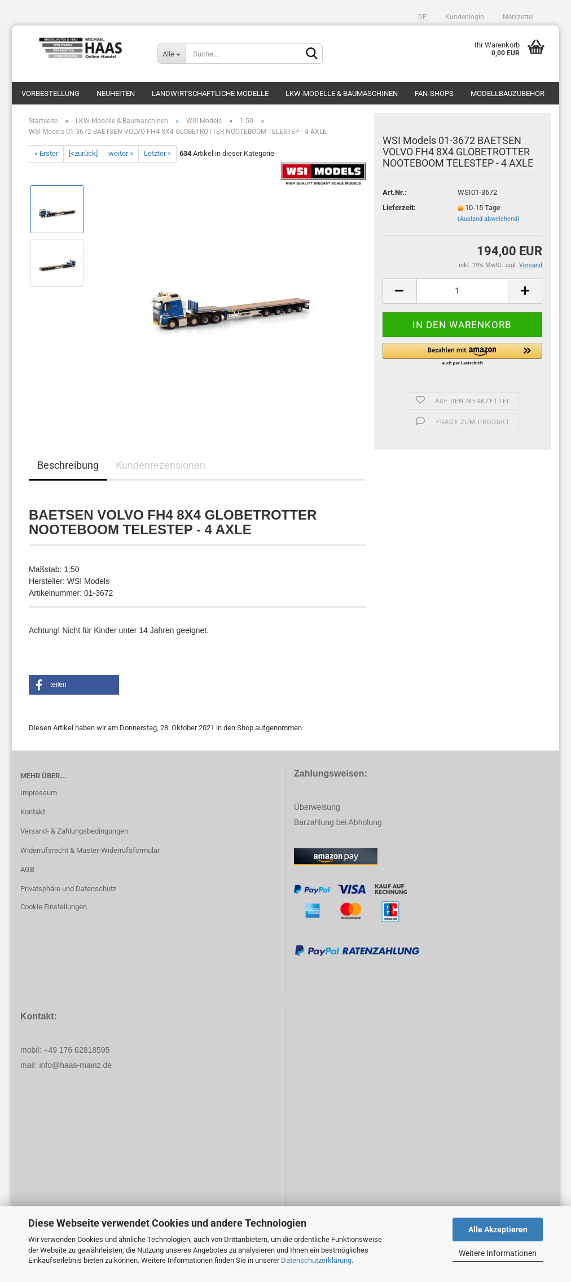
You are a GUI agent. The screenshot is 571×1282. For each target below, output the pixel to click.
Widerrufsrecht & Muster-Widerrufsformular (90, 850)
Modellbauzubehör (507, 93)
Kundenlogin (463, 17)
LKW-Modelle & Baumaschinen (342, 93)
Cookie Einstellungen (53, 906)
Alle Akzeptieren (498, 1229)
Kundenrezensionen (160, 465)
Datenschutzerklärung (316, 1260)
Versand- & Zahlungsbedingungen (74, 831)
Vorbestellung (50, 93)
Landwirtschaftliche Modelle (210, 93)
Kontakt (32, 812)
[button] (462, 355)
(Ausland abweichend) (489, 219)
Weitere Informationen (498, 1253)
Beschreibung (68, 465)
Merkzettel (517, 17)
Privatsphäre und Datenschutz (68, 888)
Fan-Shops (434, 93)
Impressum (38, 792)
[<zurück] (83, 153)
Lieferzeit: (399, 207)
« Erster (46, 153)
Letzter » (157, 153)
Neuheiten (115, 93)
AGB (27, 869)
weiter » (120, 153)
